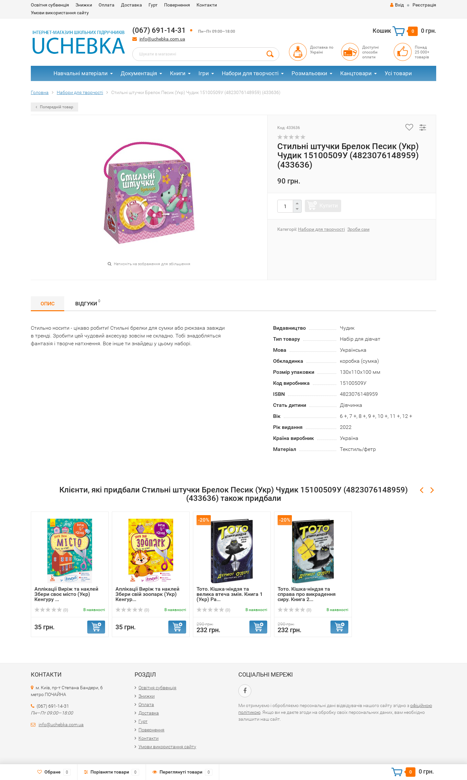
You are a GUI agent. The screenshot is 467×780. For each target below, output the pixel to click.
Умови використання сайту (60, 12)
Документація (139, 73)
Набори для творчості (250, 73)
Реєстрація (424, 4)
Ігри (203, 73)
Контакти (207, 4)
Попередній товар (54, 107)
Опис (47, 304)
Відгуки (87, 303)
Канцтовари (356, 73)
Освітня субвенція (50, 4)
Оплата (106, 4)
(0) (51, 610)
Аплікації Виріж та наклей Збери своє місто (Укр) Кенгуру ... (66, 594)
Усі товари (398, 73)
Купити (328, 205)
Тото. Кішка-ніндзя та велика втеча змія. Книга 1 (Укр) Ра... (230, 594)
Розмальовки (309, 73)
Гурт (153, 4)
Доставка (131, 4)
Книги (178, 73)
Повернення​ (177, 4)
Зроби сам (358, 229)
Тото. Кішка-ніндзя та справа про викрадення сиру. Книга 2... (307, 594)
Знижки (84, 4)
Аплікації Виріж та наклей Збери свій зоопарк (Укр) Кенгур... (147, 594)
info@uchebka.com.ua (162, 38)
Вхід (397, 4)
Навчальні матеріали (81, 73)
